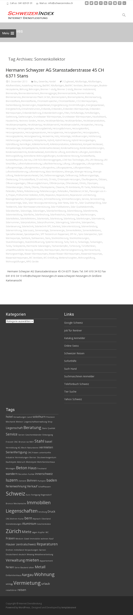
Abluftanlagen (94, 81)
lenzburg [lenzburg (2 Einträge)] (42, 512)
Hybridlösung (12, 144)
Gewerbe (43, 81)
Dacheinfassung (13, 105)
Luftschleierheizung (51, 163)
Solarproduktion (28, 222)
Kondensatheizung (70, 148)
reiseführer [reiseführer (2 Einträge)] (11, 590)
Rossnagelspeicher (15, 199)
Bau (35, 81)
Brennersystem (59, 97)
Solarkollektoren (28, 218)
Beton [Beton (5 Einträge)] (21, 467)
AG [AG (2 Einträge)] (19, 447)
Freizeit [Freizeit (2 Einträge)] (9, 442)
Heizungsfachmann (62, 128)
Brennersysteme (76, 97)
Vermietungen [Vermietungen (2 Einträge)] (22, 457)
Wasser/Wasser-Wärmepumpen (64, 253)
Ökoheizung (12, 179)
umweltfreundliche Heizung (19, 249)
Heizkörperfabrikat (54, 120)
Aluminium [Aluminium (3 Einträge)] (29, 524)
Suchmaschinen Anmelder (79, 376)
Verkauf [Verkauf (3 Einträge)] (32, 486)
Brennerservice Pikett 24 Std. (36, 97)
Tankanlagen (96, 241)
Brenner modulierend (84, 89)
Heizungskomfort (80, 128)
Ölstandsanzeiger (14, 187)
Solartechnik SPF (43, 226)
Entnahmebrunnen (31, 108)
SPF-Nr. (73, 234)
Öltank (27, 187)
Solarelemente (90, 210)
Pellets (20, 191)
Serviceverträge (13, 202)
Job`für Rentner (73, 330)
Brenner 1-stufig (48, 89)
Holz (57, 136)
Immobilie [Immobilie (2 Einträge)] (35, 538)
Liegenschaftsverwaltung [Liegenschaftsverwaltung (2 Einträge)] (35, 421)
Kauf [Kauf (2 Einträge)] (51, 538)
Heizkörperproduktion (94, 120)
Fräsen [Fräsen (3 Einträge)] (10, 538)
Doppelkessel (43, 105)
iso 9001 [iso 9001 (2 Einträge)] (30, 442)
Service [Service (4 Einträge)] (12, 434)
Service (85, 199)
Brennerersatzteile (67, 93)
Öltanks (35, 187)
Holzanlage (65, 136)
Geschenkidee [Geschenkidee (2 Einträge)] (44, 524)
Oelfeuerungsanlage (88, 175)
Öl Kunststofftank (27, 179)
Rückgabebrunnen (34, 199)
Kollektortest (76, 144)
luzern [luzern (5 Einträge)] (12, 480)
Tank (66, 241)
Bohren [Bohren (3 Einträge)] (32, 480)
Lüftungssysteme (64, 167)
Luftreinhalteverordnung (29, 163)
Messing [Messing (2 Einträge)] (30, 554)
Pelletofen (11, 191)
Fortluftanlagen (92, 112)
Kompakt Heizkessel (93, 144)
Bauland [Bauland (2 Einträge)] (24, 567)
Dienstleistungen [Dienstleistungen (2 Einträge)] (14, 524)
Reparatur (50, 195)
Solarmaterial (97, 218)
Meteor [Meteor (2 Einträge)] (19, 421)
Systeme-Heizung (54, 241)
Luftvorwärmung (37, 171)
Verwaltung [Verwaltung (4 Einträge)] (15, 560)
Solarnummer (12, 222)
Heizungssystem (91, 132)
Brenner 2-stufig (65, 89)
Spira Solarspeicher (87, 234)
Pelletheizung (97, 187)
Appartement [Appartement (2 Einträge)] (46, 561)
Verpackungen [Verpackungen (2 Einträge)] (31, 550)
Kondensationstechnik (16, 152)
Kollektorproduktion (59, 144)
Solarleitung (69, 218)
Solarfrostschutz (57, 214)
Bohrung (24, 89)
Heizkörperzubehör (70, 124)
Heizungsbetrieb (43, 128)
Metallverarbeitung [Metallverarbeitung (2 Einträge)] (44, 554)
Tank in (73, 241)
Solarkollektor (12, 218)
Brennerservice (13, 97)
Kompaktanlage (13, 148)
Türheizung (74, 245)
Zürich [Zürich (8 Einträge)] (13, 531)
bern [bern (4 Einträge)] (28, 518)
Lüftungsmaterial (94, 163)
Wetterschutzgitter (68, 257)
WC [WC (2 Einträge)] (47, 532)
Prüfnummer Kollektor (27, 195)
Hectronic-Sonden (27, 120)
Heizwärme (47, 136)
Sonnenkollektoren (92, 230)
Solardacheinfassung (56, 210)
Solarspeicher (88, 222)
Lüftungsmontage (14, 167)
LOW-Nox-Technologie (73, 159)
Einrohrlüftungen (77, 105)
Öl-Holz (52, 179)
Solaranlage (26, 210)
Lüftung (66, 163)
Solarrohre (75, 222)
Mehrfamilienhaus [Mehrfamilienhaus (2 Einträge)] (46, 462)
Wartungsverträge (14, 253)
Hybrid (50, 140)
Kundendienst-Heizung (68, 155)
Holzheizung (95, 136)
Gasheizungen (25, 116)
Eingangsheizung (59, 105)
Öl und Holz (42, 179)
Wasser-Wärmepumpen (36, 253)
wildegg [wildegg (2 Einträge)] (9, 584)
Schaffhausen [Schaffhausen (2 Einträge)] (44, 486)
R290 (41, 195)
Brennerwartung (93, 97)
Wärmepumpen (52, 249)
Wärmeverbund (92, 249)
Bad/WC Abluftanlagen (53, 85)
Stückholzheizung (59, 238)
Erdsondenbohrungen (52, 112)
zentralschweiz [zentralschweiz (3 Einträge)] (26, 544)
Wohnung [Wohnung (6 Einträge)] (44, 574)
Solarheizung (72, 214)
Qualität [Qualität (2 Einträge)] (51, 428)
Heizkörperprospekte (16, 124)
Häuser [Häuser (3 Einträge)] (10, 544)
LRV (87, 159)
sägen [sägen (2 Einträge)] (34, 532)
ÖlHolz (82, 183)
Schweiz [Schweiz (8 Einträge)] (15, 493)
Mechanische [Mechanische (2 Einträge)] (20, 503)
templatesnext (68, 607)
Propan (11, 195)
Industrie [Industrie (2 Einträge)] (10, 457)
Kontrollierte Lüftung (55, 152)
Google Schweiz (73, 322)
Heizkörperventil (51, 124)
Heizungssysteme (14, 136)
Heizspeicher (87, 124)
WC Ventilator (35, 257)
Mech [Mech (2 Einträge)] (24, 447)
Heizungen (11, 128)
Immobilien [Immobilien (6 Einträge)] (39, 502)
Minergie (69, 171)
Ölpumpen (92, 183)
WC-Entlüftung (51, 257)
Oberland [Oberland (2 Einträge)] (46, 518)
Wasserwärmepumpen (17, 257)
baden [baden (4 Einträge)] (51, 480)
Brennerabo (11, 93)
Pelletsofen (62, 191)
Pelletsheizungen (48, 191)
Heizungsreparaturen (35, 132)
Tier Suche (70, 391)
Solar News (63, 202)
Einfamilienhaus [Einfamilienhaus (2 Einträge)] (13, 575)
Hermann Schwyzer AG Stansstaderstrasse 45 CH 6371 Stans (55, 73)
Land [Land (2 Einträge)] (29, 417)
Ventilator (38, 249)
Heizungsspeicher (73, 132)
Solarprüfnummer (45, 222)
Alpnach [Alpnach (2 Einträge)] (37, 518)
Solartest (56, 226)
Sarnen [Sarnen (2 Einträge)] (42, 550)
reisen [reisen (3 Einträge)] (22, 590)
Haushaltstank (99, 116)
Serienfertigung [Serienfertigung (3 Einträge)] (16, 452)
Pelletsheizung (31, 191)
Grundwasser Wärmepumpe (47, 116)
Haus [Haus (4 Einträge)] (32, 467)
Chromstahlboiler (66, 101)
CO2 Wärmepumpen (86, 101)
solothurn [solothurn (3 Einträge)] (39, 417)
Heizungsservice (55, 132)
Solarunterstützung (70, 226)
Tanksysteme (18, 245)
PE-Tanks (85, 187)
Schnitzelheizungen (71, 199)
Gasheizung (11, 116)
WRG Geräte (32, 261)
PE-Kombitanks (73, 187)
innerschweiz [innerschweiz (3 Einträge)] (44, 474)
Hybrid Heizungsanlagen (83, 140)
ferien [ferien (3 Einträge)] (10, 567)
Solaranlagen (39, 210)
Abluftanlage (81, 81)
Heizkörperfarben (73, 120)
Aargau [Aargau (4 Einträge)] (27, 574)
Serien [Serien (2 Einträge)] (21, 435)
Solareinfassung (74, 210)
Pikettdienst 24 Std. (78, 191)
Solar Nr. (74, 202)
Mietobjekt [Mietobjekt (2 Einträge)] (31, 462)
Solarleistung (56, 218)
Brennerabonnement (28, 93)
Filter (66, 112)
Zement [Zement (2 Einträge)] (22, 481)
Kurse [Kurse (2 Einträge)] (21, 518)
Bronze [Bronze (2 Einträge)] (22, 442)
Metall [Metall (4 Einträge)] (40, 566)
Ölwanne (60, 187)
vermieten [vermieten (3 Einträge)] (46, 447)
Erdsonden (57, 108)
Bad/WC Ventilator (74, 85)
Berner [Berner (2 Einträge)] (32, 457)
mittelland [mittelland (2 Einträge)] (19, 550)
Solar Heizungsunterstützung (42, 202)
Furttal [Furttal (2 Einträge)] (31, 474)
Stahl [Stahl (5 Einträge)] (39, 441)
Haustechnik (12, 120)
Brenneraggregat (48, 93)
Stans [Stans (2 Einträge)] (44, 428)
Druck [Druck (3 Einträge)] (51, 511)
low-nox (27, 159)
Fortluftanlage (77, 112)
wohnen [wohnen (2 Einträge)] (44, 538)
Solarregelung (62, 222)
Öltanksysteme (47, 187)
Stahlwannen (37, 238)
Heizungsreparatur (15, 132)
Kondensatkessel (36, 152)
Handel (52, 81)
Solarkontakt (43, 218)
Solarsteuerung (13, 226)
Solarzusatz (28, 230)
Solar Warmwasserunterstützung (34, 206)
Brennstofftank (13, 101)
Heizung (99, 124)
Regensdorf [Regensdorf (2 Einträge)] (46, 495)
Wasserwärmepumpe (91, 253)
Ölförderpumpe (57, 183)
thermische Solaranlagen (38, 245)
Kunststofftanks (87, 155)
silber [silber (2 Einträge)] (31, 567)
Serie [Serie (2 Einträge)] (17, 567)
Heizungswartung (32, 136)
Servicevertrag (97, 199)
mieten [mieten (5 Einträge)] (32, 560)
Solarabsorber (12, 210)
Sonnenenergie (57, 230)
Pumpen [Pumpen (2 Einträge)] (42, 481)
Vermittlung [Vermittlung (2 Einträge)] (11, 447)
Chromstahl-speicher (47, 101)
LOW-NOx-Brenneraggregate (47, 159)
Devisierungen (29, 105)
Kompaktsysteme (30, 148)
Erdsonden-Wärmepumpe (76, 108)
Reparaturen (62, 195)
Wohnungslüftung (86, 257)
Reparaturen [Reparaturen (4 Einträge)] (47, 544)
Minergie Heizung (83, 171)
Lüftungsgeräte (78, 163)
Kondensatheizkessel (49, 148)
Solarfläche (28, 214)
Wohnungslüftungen (15, 261)
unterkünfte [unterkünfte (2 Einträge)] (45, 452)
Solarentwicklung (14, 214)
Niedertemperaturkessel (26, 175)
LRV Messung (96, 159)
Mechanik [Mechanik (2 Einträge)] (10, 421)
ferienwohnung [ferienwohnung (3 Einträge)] (16, 486)
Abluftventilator (13, 85)
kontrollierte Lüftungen (77, 152)
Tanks (8, 245)
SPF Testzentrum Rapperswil (54, 234)
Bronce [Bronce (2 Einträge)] (9, 503)
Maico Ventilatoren (55, 171)
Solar (24, 202)
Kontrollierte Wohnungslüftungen (40, 155)
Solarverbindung (89, 226)
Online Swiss (71, 345)
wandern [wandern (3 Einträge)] (12, 474)
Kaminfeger (25, 144)
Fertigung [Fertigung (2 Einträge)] (35, 495)
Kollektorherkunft (40, 144)
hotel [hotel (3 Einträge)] (9, 417)
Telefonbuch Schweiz (76, 384)
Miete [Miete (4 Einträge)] (26, 531)
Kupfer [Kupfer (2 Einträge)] (41, 532)
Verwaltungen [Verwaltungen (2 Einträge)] (19, 417)
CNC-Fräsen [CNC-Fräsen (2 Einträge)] (33, 452)
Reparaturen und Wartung (83, 195)
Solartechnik (28, 226)
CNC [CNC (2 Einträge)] (16, 442)
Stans (47, 238)
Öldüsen (102, 179)
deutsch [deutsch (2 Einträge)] (22, 554)
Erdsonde (45, 108)
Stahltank (25, 238)
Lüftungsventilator (82, 167)
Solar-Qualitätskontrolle (82, 206)
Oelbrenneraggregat (54, 175)
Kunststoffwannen (14, 159)
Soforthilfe (70, 361)
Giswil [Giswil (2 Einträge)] (26, 538)
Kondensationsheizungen (92, 148)
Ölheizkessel (72, 183)
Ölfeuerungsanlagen (15, 183)
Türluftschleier (88, 245)
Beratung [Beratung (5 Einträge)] (32, 427)
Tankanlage (83, 241)
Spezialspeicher (31, 234)
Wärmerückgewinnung (72, 249)
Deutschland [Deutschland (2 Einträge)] (12, 554)
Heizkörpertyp (35, 124)
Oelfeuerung (71, 175)
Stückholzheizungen (79, 238)
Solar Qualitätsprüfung (90, 202)
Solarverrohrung (14, 230)
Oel (41, 175)
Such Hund (70, 368)
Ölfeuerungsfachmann (37, 183)
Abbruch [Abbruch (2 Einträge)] (21, 462)
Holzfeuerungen (79, 136)
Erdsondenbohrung (31, 112)
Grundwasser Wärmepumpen (76, 116)
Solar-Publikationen (60, 206)
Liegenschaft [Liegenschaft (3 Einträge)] (14, 428)
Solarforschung (42, 214)
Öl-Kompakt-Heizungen (68, 179)
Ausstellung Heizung (31, 85)
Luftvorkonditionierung (17, 171)
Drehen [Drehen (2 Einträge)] (9, 550)
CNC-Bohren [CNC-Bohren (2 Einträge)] (12, 518)
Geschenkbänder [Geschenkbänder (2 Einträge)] (33, 435)
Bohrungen (34, 89)
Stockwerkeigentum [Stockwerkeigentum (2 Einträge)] (46, 457)
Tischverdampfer (60, 245)
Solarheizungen (87, 214)
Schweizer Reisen (74, 353)
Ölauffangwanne (89, 179)
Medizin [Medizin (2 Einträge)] (19, 538)
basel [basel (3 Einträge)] (48, 441)
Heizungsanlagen (26, 128)
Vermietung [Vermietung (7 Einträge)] (27, 582)
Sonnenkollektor (73, 230)
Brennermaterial (85, 93)
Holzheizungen (13, 140)
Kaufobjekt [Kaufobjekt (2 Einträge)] (11, 462)
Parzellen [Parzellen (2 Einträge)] (22, 474)
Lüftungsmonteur (31, 167)
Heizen (40, 120)
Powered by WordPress (18, 607)
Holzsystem (27, 140)
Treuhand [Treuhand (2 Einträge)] (41, 468)
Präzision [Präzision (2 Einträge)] (50, 417)
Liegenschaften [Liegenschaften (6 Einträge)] (22, 511)
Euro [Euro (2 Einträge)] (28, 495)
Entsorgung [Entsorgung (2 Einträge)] (47, 435)
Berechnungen (91, 85)
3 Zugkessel (68, 81)
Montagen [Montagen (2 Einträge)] (10, 468)
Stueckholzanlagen (15, 241)
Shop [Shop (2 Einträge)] (50, 421)
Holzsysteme (40, 140)
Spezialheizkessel (14, 234)
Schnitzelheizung (52, 199)
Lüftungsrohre (48, 167)
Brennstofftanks (28, 101)
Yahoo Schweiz (73, 399)
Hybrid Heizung (62, 140)
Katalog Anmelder (74, 338)
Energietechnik (13, 108)
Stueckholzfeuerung (34, 241)
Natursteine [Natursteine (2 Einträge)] (32, 447)
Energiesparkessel (95, 105)
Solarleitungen (83, 218)
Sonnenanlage (42, 230)
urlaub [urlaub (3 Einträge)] (45, 584)
